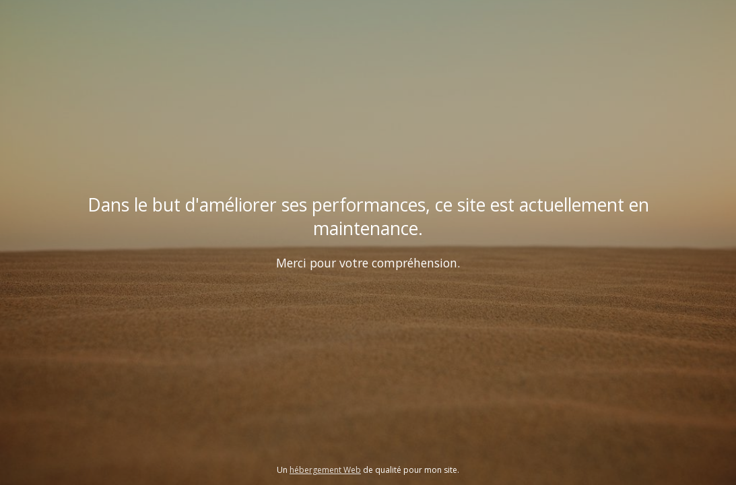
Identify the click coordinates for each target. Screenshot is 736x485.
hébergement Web (325, 470)
